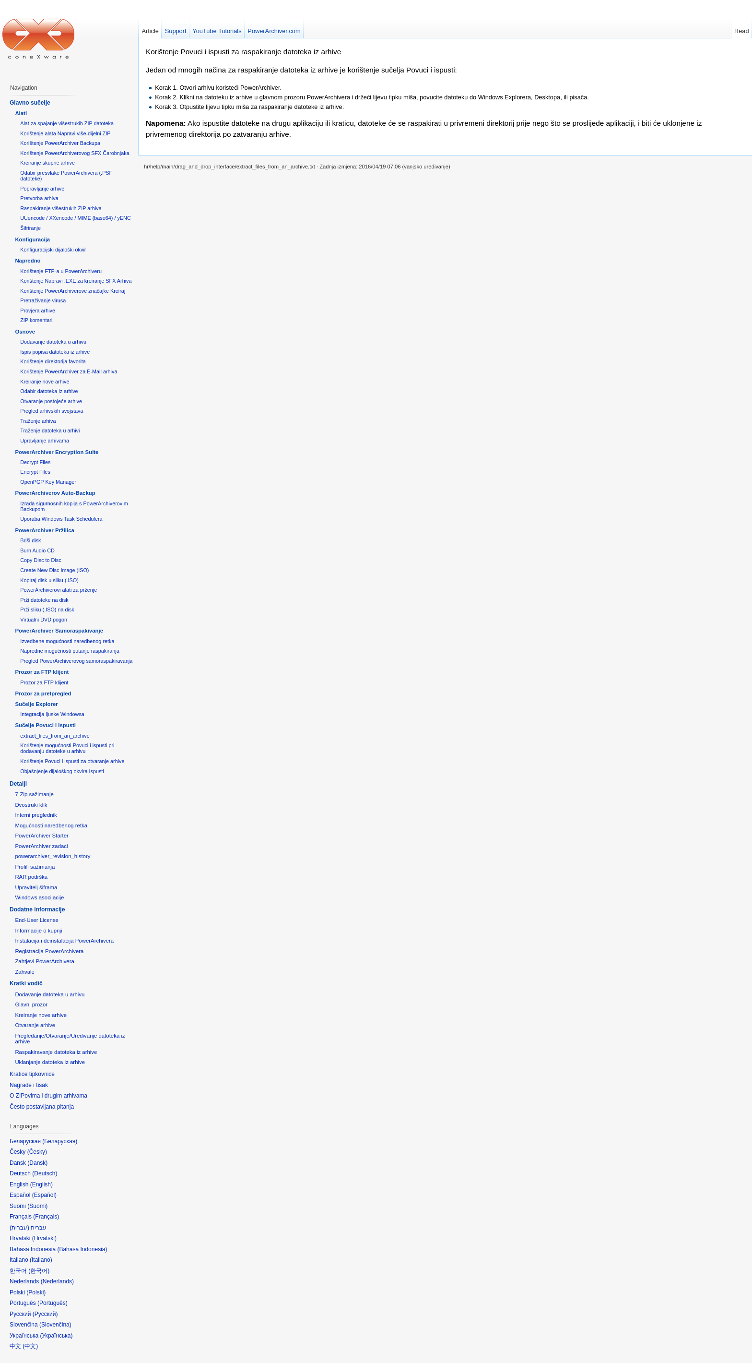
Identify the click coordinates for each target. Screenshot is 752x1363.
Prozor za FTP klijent (42, 672)
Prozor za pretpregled (43, 693)
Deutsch (44, 1173)
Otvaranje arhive (35, 1025)
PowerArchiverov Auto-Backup (55, 493)
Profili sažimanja (35, 867)
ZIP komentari (36, 320)
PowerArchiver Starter (41, 835)
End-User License (37, 920)
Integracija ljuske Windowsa (52, 714)
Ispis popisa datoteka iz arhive (55, 352)
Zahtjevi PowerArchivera (44, 961)
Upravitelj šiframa (36, 887)
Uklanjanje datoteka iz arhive (50, 1062)
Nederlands (57, 1281)
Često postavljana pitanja (42, 1106)
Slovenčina (55, 1324)
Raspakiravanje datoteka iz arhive (56, 1052)
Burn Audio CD (37, 550)
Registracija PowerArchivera (49, 951)
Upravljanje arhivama (44, 440)
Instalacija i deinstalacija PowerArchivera (64, 941)
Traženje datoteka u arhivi (50, 430)
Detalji (18, 783)
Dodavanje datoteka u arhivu (53, 342)
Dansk (37, 1163)
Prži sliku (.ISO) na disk (47, 609)
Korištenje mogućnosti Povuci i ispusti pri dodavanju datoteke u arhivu (67, 748)
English (41, 1184)
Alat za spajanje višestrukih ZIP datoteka (67, 123)
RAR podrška (31, 877)
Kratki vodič (26, 983)
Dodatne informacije (37, 909)
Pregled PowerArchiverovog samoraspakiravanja (76, 661)
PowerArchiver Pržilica (44, 530)
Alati (21, 113)
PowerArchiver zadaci (41, 846)
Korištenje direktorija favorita (53, 361)
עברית (19, 1227)
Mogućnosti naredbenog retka (51, 825)
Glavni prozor (31, 1004)
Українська (56, 1335)
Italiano (41, 1259)
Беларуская (59, 1141)
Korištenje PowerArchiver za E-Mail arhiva (68, 371)
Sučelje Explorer (36, 704)
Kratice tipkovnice (32, 1074)
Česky (37, 1151)
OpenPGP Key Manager (48, 482)
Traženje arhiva (38, 421)
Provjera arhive (37, 310)
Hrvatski (44, 1238)
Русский (45, 1314)
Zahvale (25, 972)
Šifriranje (30, 228)
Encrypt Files (35, 472)
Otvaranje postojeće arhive (51, 401)
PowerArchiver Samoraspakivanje (59, 631)
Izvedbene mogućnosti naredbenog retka (67, 641)
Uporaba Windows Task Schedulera (61, 519)
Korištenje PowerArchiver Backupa (60, 143)
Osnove (25, 332)
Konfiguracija (32, 239)
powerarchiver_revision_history (52, 856)
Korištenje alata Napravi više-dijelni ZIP (65, 133)
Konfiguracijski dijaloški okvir (53, 249)
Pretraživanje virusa (43, 300)
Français (46, 1216)
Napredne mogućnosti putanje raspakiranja (69, 651)
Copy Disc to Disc (40, 560)
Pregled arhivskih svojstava (51, 411)
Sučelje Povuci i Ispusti (45, 725)
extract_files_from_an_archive (54, 736)
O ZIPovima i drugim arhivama (48, 1095)
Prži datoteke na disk (44, 600)
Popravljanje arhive (42, 188)
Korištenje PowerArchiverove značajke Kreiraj (72, 291)
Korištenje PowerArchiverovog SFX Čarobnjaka (74, 153)
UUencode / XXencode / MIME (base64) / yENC (75, 218)
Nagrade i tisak (29, 1085)
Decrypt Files (35, 462)
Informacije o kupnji (38, 930)
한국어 (38, 1270)
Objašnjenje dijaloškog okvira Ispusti (62, 771)
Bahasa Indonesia (82, 1249)
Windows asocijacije (39, 897)
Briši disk (30, 540)
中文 (30, 1346)
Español (44, 1195)
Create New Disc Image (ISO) (54, 570)
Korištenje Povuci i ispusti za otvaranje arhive (72, 761)
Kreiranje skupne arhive (47, 163)
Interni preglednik (36, 815)
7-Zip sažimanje (34, 794)
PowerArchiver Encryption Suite (56, 452)
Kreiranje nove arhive (44, 381)
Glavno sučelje (30, 102)
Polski (36, 1292)
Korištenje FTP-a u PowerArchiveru (61, 271)
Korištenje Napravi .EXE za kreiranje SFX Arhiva (75, 281)
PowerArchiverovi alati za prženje (58, 590)
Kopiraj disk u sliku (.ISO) (49, 580)
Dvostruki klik (31, 805)
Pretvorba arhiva (39, 198)
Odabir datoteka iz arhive (49, 391)
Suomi (37, 1206)
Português (52, 1303)
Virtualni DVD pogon (43, 619)
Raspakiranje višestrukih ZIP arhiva (61, 208)
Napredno (27, 260)
